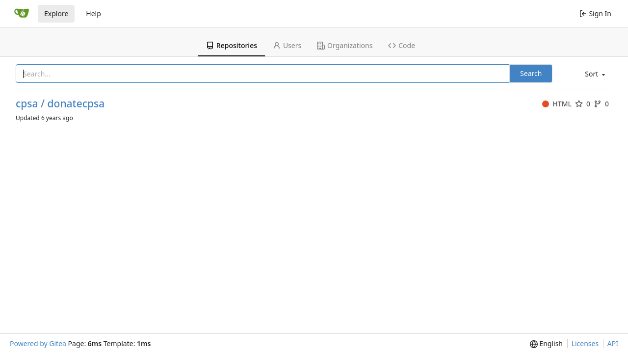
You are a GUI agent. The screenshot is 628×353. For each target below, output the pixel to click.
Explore (56, 13)
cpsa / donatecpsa (60, 103)
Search (531, 73)
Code (401, 45)
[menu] (594, 74)
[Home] (21, 13)
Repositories (231, 45)
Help (93, 13)
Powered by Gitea (38, 343)
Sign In (595, 13)
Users (287, 45)
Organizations (344, 45)
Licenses (585, 343)
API (612, 343)
